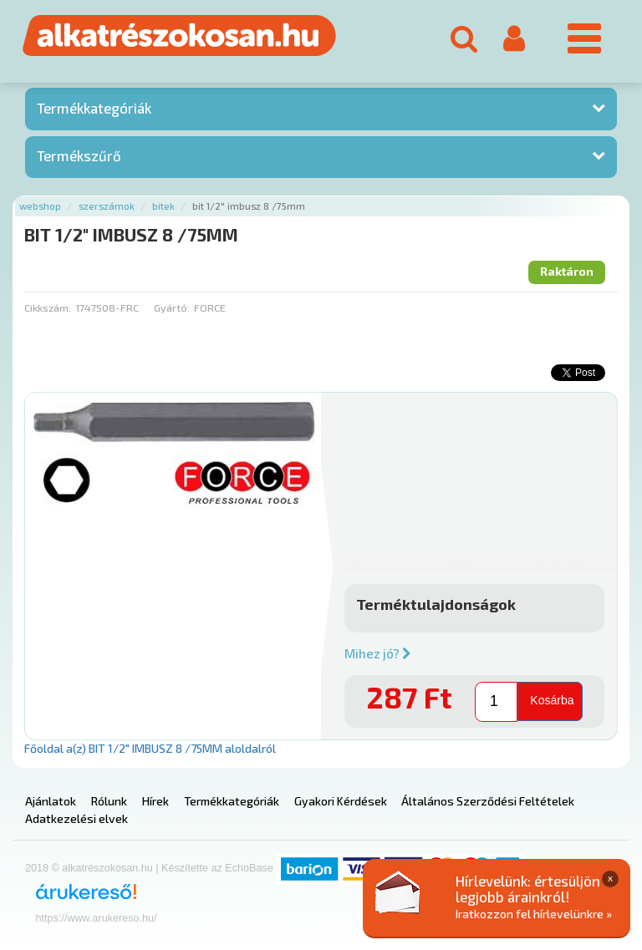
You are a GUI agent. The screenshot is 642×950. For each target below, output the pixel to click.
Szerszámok (107, 206)
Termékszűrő (79, 155)
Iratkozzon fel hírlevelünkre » (534, 914)
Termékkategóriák (94, 107)
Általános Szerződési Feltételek (487, 801)
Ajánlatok (50, 801)
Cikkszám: (47, 307)
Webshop (40, 206)
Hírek (155, 801)
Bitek (163, 206)
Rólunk (109, 801)
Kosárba (551, 700)
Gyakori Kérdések (340, 801)
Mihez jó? (377, 653)
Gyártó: (172, 307)
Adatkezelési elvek (76, 818)
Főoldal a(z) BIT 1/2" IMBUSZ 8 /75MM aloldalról (150, 748)
